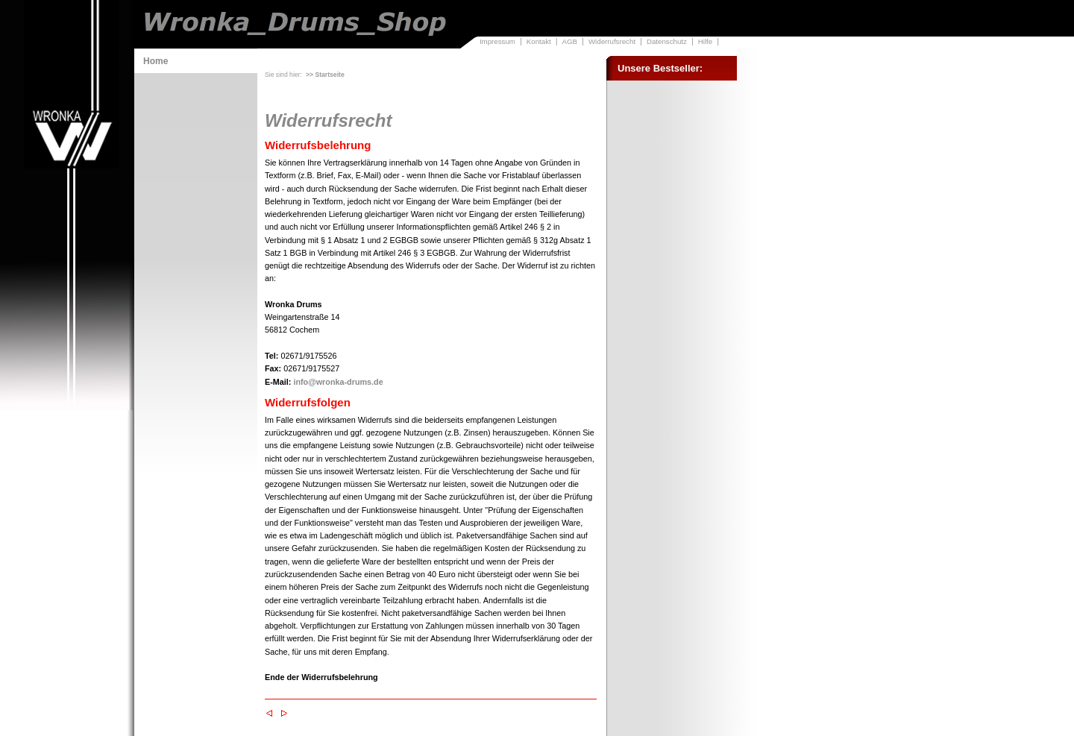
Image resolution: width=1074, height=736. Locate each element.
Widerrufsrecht (611, 41)
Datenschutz (667, 41)
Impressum (497, 41)
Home (155, 61)
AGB (570, 41)
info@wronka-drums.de (338, 381)
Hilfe (705, 41)
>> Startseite (325, 74)
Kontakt (539, 41)
